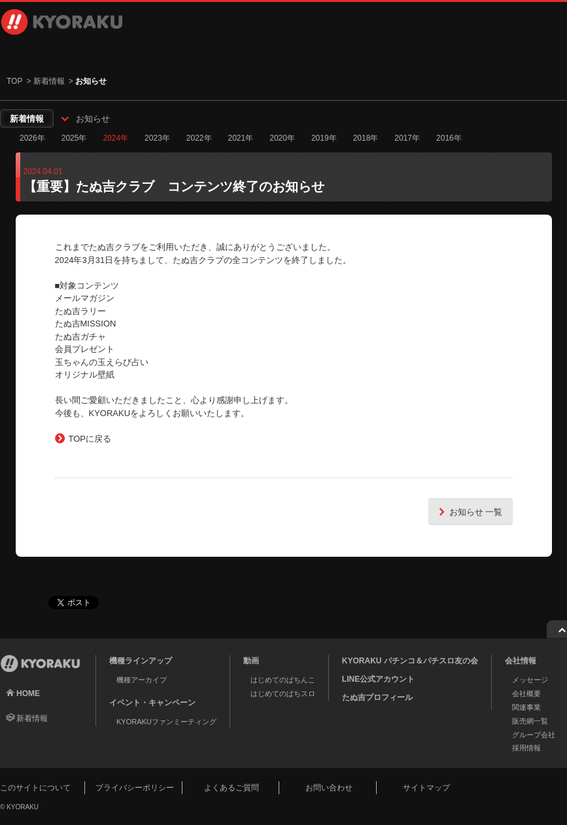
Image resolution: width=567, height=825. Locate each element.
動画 (171, 52)
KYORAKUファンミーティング (166, 722)
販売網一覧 (530, 721)
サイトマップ (426, 787)
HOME (28, 693)
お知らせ (93, 119)
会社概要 (526, 693)
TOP (14, 81)
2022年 (199, 138)
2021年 (241, 138)
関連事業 (526, 707)
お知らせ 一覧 (469, 511)
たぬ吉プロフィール (377, 697)
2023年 (157, 138)
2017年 (407, 138)
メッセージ (530, 680)
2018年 (366, 138)
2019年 (324, 138)
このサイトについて (35, 787)
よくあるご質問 (231, 787)
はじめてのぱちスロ (282, 693)
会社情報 (361, 52)
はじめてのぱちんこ (282, 680)
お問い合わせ (328, 787)
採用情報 (456, 52)
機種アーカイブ (141, 680)
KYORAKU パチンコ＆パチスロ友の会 (410, 660)
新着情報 (49, 81)
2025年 (74, 138)
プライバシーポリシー (134, 787)
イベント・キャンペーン (266, 52)
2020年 (282, 138)
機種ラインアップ (62, 52)
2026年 (32, 138)
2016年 (449, 138)
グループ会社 (533, 735)
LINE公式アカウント (378, 679)
